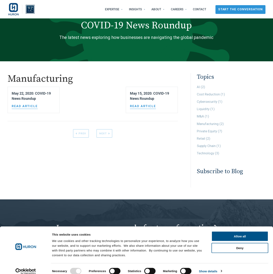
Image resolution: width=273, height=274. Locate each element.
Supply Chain (209, 146)
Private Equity (209, 131)
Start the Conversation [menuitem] (240, 9)
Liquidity (206, 109)
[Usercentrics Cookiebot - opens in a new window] (25, 266)
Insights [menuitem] (135, 9)
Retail (203, 138)
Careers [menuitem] (177, 9)
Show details (208, 266)
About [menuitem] (156, 9)
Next (103, 133)
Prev (82, 133)
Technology (208, 153)
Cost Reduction (211, 94)
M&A (203, 116)
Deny (240, 243)
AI (201, 87)
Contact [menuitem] (199, 9)
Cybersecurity (209, 102)
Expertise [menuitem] (112, 9)
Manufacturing (210, 124)
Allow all (240, 231)
